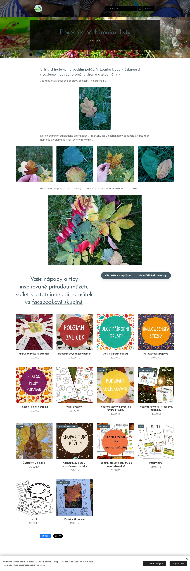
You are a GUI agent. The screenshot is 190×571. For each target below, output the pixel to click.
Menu (148, 8)
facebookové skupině (57, 302)
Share (45, 536)
